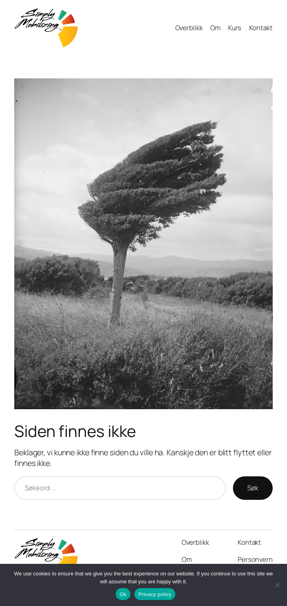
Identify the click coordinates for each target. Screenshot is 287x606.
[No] (277, 585)
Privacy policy (154, 594)
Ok (123, 594)
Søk (252, 487)
